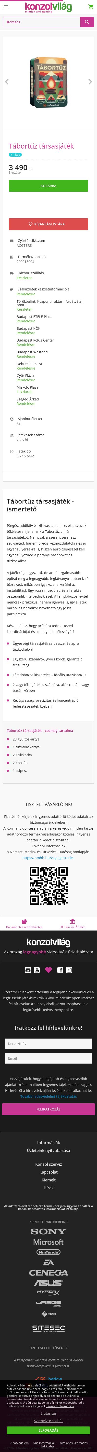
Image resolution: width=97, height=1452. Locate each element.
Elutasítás (49, 1413)
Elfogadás (48, 1430)
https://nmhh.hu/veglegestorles (48, 857)
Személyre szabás (48, 1421)
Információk (48, 1142)
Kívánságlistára (46, 224)
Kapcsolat (48, 1172)
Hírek (49, 1188)
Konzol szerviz (48, 1164)
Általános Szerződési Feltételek (64, 1444)
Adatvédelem (20, 1443)
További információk (60, 1406)
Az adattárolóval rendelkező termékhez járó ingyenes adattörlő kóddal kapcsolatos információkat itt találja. (48, 1207)
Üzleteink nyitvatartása (48, 1150)
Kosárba (48, 185)
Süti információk (44, 1443)
